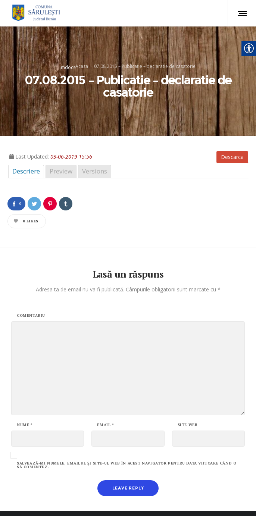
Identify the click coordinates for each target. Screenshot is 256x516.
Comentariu (31, 293)
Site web (188, 402)
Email (105, 402)
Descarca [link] (232, 134)
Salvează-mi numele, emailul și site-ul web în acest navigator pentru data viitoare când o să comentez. (126, 442)
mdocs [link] (68, 56)
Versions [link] (94, 148)
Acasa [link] (81, 54)
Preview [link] (61, 148)
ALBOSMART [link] (215, 501)
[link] (34, 13)
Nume (25, 402)
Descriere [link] (26, 148)
